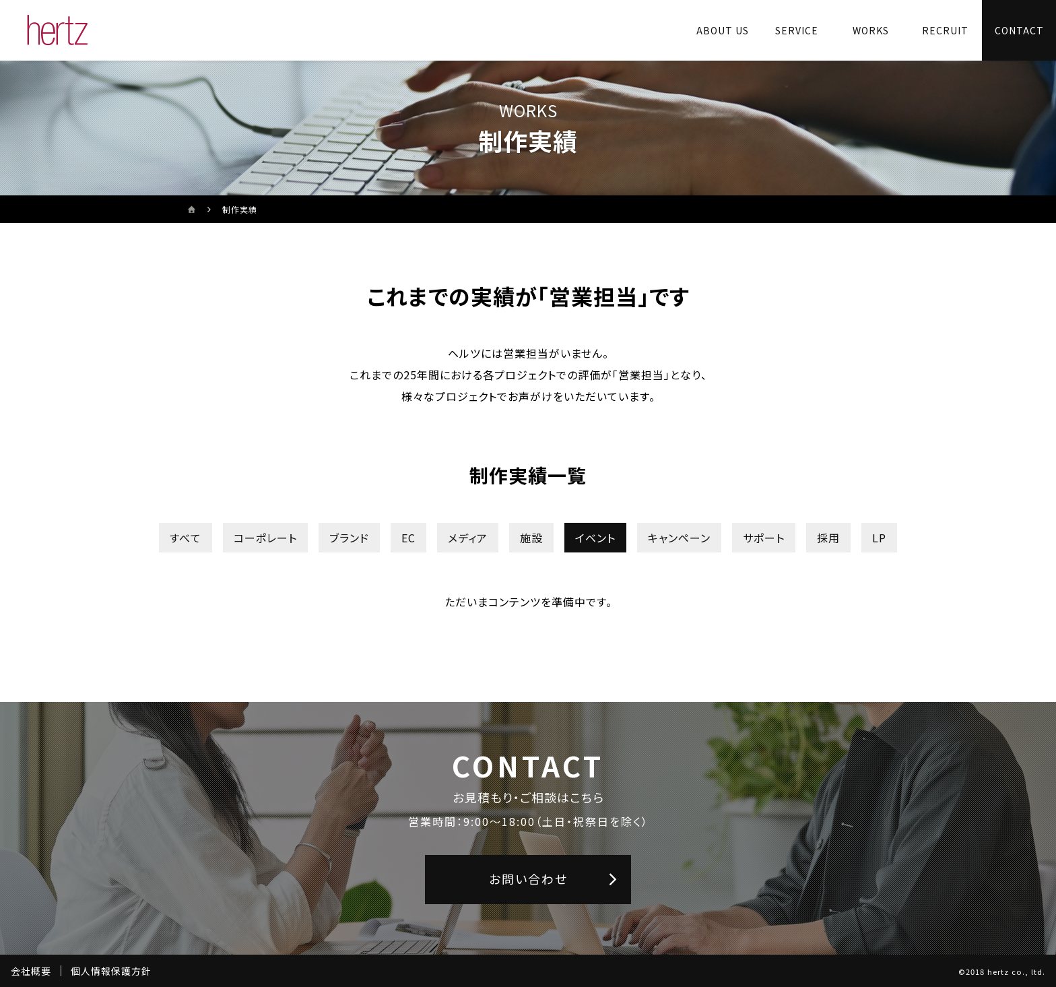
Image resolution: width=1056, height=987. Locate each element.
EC (408, 538)
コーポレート (265, 538)
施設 (531, 538)
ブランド (349, 538)
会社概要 (31, 971)
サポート (764, 538)
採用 (828, 538)
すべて (185, 538)
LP (879, 538)
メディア (468, 538)
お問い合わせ (528, 878)
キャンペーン (679, 538)
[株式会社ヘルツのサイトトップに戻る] (57, 30)
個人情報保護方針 (111, 971)
